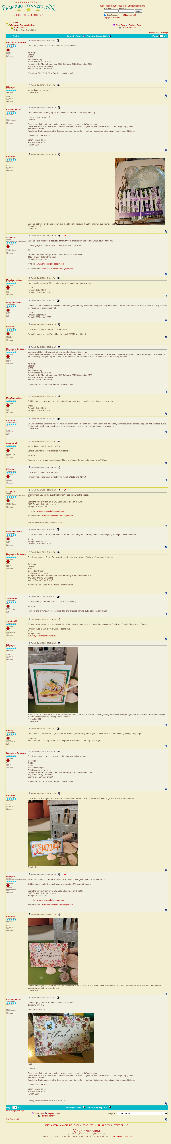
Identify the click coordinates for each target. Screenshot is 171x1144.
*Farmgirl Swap (20, 27)
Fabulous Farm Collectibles (23, 25)
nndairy (10, 730)
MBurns (10, 326)
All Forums (13, 23)
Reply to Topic (135, 25)
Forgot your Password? (111, 18)
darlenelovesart (13, 109)
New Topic (120, 25)
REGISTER (129, 15)
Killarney (10, 87)
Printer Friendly (129, 27)
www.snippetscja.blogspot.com (50, 264)
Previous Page (154, 33)
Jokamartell (11, 443)
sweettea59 (11, 621)
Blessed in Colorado (16, 42)
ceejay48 (10, 238)
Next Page (164, 33)
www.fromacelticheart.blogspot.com (57, 268)
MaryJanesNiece (14, 280)
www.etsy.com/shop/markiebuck (42, 636)
